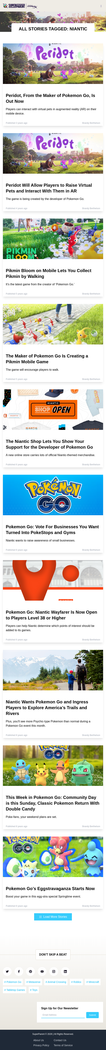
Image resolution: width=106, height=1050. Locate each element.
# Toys (33, 989)
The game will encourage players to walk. (32, 369)
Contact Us (60, 1040)
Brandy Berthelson (91, 123)
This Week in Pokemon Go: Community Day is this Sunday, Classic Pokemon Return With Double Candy (52, 803)
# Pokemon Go (12, 982)
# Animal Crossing (56, 982)
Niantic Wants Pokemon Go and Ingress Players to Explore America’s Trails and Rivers (47, 707)
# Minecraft (92, 982)
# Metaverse (33, 982)
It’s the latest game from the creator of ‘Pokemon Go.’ (40, 284)
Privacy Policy (41, 1045)
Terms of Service (63, 1045)
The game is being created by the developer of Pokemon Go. (45, 198)
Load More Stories (53, 916)
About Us (38, 1040)
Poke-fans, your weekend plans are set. (31, 816)
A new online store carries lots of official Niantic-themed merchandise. (50, 455)
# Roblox (76, 982)
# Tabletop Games (14, 989)
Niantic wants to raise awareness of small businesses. (40, 540)
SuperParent (38, 1034)
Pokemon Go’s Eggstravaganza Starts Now (50, 888)
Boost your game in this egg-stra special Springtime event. (43, 896)
